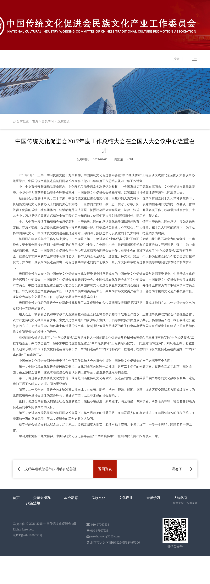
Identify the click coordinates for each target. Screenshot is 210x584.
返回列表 (105, 469)
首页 (35, 121)
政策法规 (33, 503)
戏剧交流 (63, 121)
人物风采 (181, 498)
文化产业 (126, 498)
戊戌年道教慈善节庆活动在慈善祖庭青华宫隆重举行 (53, 469)
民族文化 (98, 498)
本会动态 (71, 498)
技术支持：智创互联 (185, 503)
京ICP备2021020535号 (27, 535)
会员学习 (47, 121)
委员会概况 (42, 498)
